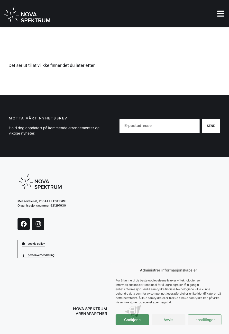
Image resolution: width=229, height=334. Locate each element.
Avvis (168, 319)
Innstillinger (204, 319)
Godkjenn (132, 319)
